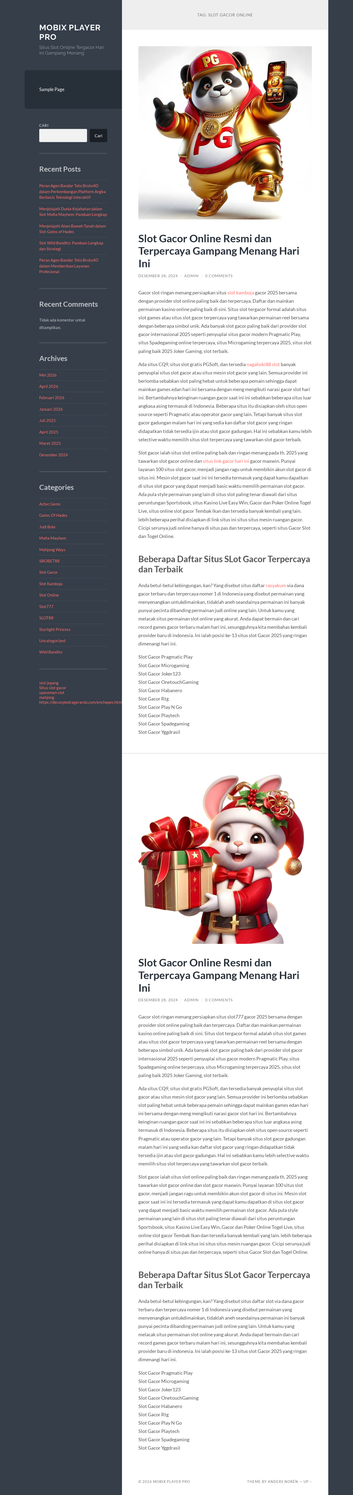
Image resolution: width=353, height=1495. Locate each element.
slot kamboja (240, 292)
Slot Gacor (48, 572)
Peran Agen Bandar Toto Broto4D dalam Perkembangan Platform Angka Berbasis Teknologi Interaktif (72, 191)
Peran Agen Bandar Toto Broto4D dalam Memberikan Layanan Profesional (68, 266)
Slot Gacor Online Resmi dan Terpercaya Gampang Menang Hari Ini (219, 251)
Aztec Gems (49, 503)
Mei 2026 (48, 375)
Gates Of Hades (53, 515)
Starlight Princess (55, 629)
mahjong (46, 697)
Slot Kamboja (51, 583)
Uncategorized (52, 640)
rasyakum (276, 585)
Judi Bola (47, 526)
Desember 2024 (53, 454)
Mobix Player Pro (171, 1481)
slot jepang (49, 682)
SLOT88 (46, 617)
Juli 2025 (47, 420)
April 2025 (48, 431)
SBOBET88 (49, 560)
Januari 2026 (51, 409)
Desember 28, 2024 (158, 276)
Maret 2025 (50, 443)
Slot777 (46, 606)
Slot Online (49, 595)
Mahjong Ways (52, 549)
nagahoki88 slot (263, 364)
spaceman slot (51, 692)
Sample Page (51, 89)
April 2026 (48, 386)
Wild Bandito (50, 651)
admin (191, 276)
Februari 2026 (51, 397)
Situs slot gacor (52, 687)
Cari (44, 125)
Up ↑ (308, 1481)
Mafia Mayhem (52, 538)
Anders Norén (283, 1481)
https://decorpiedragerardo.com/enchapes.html (81, 702)
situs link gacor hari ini (226, 461)
